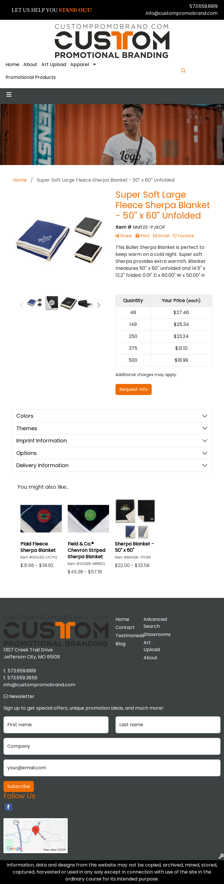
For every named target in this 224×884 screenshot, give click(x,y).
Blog (120, 643)
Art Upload (53, 64)
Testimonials (126, 635)
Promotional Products (31, 77)
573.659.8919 (203, 6)
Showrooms (154, 634)
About (30, 64)
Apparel (79, 64)
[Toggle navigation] (9, 95)
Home (12, 64)
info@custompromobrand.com (182, 13)
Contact (125, 627)
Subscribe (18, 786)
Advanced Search (154, 623)
